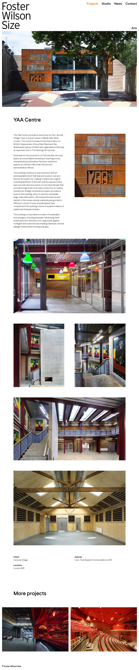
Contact (131, 3)
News (118, 3)
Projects (92, 3)
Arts (134, 28)
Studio (106, 3)
